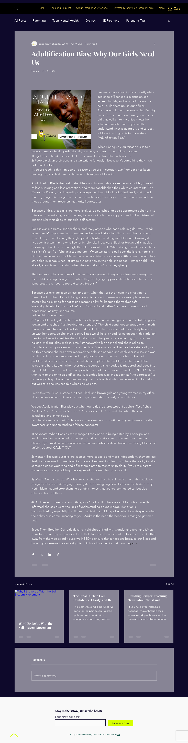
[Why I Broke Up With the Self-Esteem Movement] (39, 603)
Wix (118, 735)
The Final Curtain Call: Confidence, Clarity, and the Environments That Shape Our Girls (92, 598)
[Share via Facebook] (33, 554)
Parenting (39, 20)
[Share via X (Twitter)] (41, 554)
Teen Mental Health (65, 20)
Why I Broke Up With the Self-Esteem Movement (35, 626)
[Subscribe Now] (120, 723)
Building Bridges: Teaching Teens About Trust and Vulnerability (147, 598)
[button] (174, 8)
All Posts (20, 20)
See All (170, 583)
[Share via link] (58, 554)
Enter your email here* (67, 716)
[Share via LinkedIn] (49, 554)
